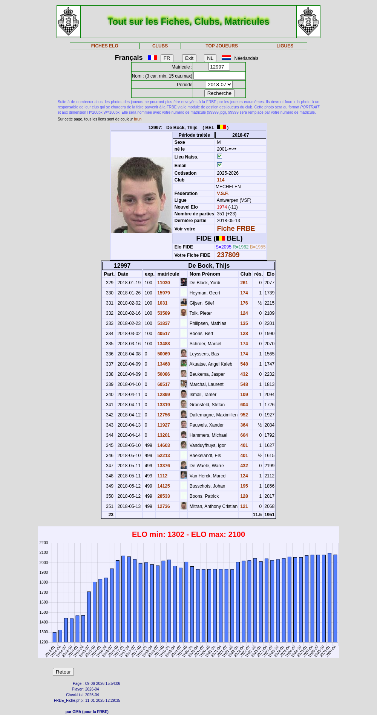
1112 (161, 476)
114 (220, 180)
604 (243, 404)
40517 (163, 333)
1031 (161, 303)
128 (243, 333)
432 (243, 374)
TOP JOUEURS (221, 46)
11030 (163, 282)
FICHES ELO (104, 46)
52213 (163, 455)
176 (243, 303)
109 (243, 394)
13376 (163, 465)
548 (243, 364)
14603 (163, 445)
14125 (163, 486)
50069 (163, 354)
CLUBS (160, 46)
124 (243, 313)
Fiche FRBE (236, 228)
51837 (163, 323)
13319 (163, 404)
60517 (163, 384)
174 (243, 293)
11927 (163, 425)
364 (243, 425)
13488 (163, 343)
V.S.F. (222, 193)
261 (243, 282)
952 (243, 415)
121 (243, 506)
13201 (163, 435)
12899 (163, 394)
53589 (163, 313)
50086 (163, 374)
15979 (163, 293)
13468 (163, 364)
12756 (163, 415)
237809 (228, 255)
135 (243, 323)
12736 (163, 506)
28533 (163, 496)
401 (243, 445)
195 (243, 486)
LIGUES (285, 46)
